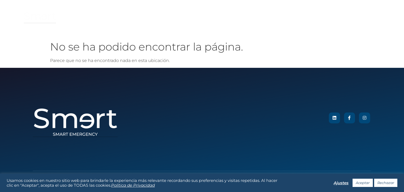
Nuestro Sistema (197, 17)
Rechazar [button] (385, 183)
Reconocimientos (238, 17)
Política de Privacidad (133, 185)
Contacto (297, 17)
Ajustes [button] (341, 183)
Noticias (272, 17)
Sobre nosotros (158, 17)
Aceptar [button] (363, 183)
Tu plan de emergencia (113, 17)
